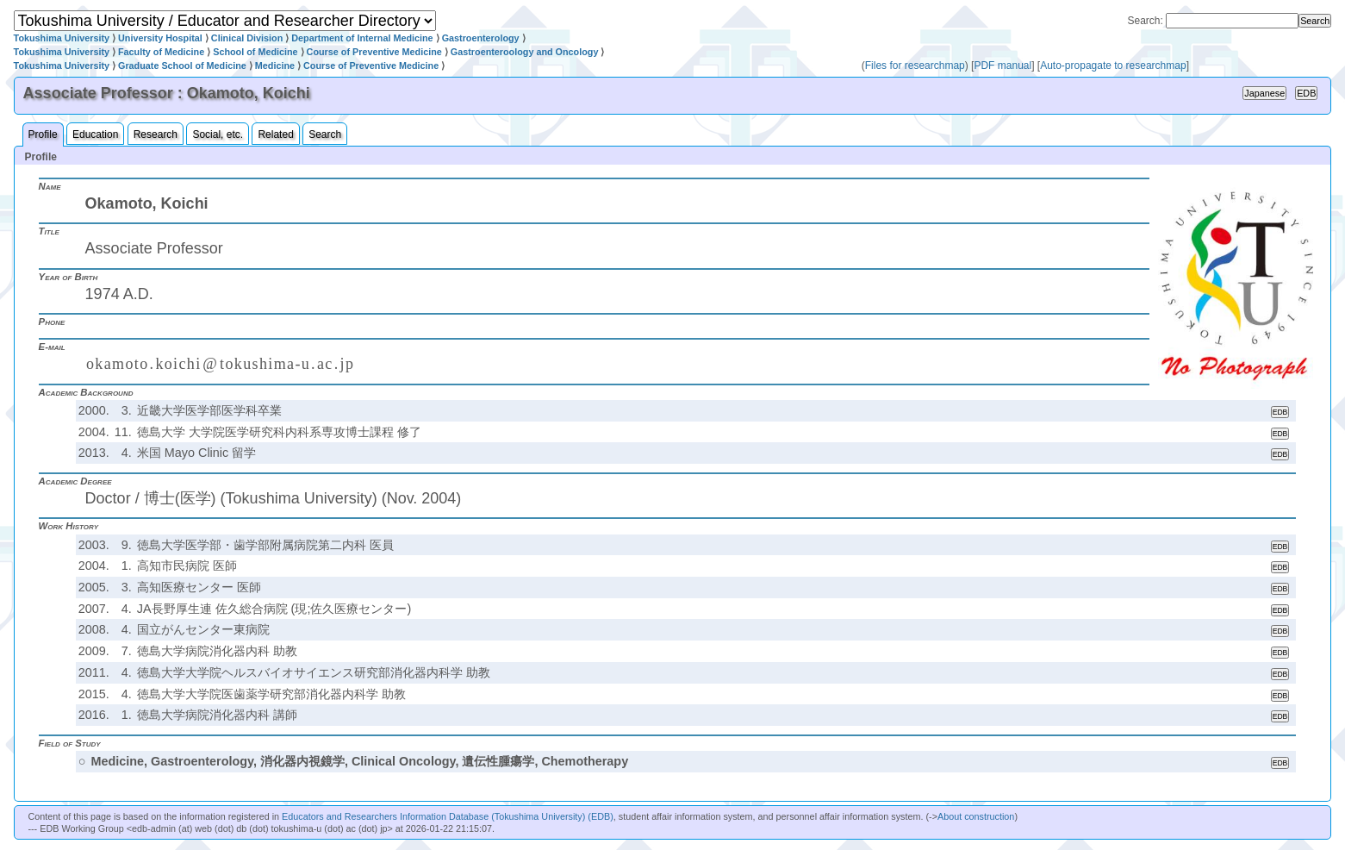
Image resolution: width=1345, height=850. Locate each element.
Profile (43, 134)
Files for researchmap (915, 65)
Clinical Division (247, 38)
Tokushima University (61, 38)
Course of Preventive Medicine (374, 52)
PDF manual (1002, 65)
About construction (975, 816)
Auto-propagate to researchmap (1113, 65)
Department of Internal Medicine (362, 38)
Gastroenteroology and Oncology (525, 52)
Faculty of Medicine (161, 52)
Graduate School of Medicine (182, 65)
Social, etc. (217, 134)
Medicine (275, 65)
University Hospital (160, 38)
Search (324, 134)
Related (275, 134)
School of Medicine (255, 52)
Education (95, 134)
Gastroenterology (481, 38)
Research (155, 134)
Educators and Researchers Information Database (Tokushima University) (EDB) (447, 816)
